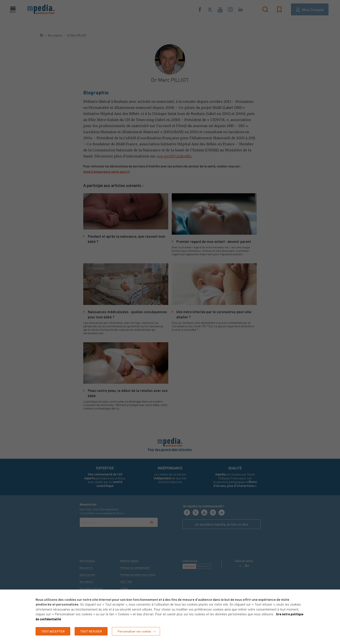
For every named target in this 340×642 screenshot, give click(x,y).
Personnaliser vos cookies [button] (136, 631)
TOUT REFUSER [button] (92, 631)
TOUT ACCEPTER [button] (53, 631)
